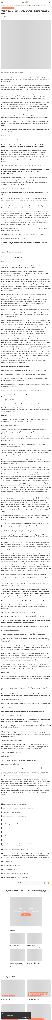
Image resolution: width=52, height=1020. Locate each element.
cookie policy (5, 1014)
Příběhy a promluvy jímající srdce (10, 1019)
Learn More (26, 914)
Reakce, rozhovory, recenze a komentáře (37, 994)
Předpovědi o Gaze (6, 999)
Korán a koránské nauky (42, 992)
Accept (16, 1017)
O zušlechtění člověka (15, 945)
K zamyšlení (31, 992)
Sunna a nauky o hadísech (8, 995)
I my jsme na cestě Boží (33, 999)
